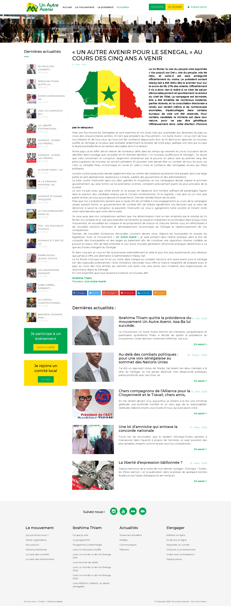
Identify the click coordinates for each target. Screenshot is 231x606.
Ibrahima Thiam (82, 278)
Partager (79, 292)
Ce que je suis (80, 535)
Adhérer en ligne (176, 535)
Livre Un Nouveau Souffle (87, 549)
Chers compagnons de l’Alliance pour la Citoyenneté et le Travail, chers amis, (154, 393)
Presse (42, 601)
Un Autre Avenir (126, 237)
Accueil (67, 7)
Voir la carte (46, 347)
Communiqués (128, 544)
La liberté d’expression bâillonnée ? (151, 462)
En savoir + (200, 344)
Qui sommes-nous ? (37, 535)
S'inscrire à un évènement (181, 549)
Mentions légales (55, 601)
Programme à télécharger (87, 544)
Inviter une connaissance (180, 554)
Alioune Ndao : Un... (51, 169)
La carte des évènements (40, 559)
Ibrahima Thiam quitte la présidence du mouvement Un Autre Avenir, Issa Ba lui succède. (155, 322)
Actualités (123, 7)
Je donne (175, 7)
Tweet (95, 292)
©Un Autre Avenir (199, 601)
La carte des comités (37, 554)
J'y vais (45, 379)
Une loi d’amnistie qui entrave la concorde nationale (148, 429)
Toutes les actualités (131, 535)
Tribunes (124, 549)
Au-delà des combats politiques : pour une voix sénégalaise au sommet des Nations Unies (148, 358)
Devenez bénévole (36, 549)
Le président (105, 7)
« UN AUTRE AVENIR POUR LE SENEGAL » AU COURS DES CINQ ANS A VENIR (84, 28)
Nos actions (32, 544)
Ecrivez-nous (30, 601)
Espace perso (197, 6)
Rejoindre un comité (178, 544)
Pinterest (127, 292)
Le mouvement (84, 7)
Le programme (81, 539)
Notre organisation (36, 539)
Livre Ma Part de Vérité (85, 562)
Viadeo (159, 292)
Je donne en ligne (177, 539)
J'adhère (157, 7)
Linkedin (144, 292)
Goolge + (110, 292)
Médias (124, 539)
